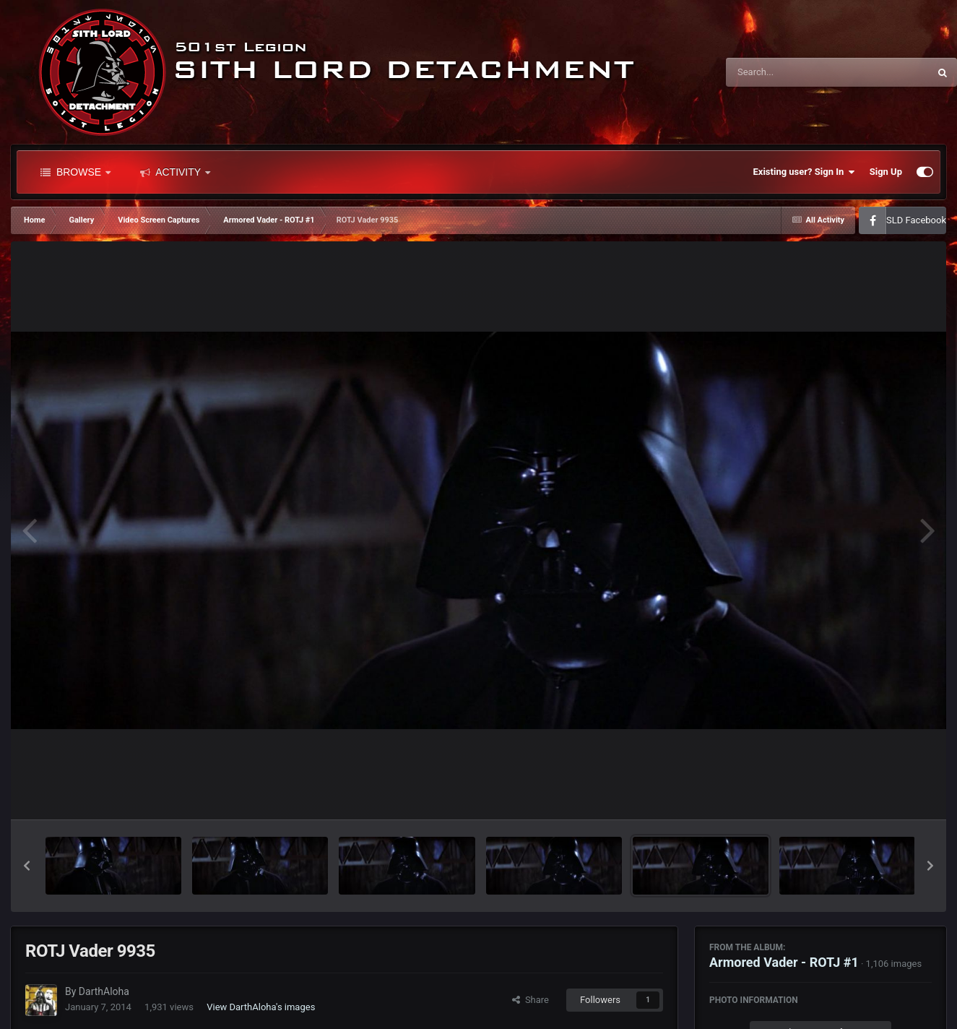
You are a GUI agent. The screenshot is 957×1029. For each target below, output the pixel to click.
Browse (75, 172)
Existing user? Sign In (804, 172)
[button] (27, 866)
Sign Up (886, 171)
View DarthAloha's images (261, 1007)
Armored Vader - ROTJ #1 (784, 962)
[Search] (791, 72)
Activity (175, 172)
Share (530, 999)
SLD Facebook (916, 220)
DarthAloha (104, 991)
